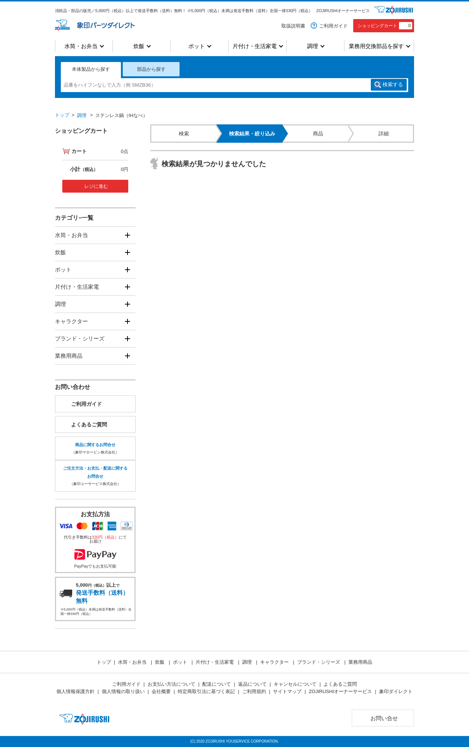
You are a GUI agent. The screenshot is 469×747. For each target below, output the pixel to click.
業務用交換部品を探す (376, 46)
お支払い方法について (171, 684)
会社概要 (161, 691)
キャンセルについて (295, 684)
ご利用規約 (254, 691)
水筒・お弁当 (80, 46)
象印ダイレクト (396, 691)
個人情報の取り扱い (123, 691)
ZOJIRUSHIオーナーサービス (343, 10)
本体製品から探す (91, 69)
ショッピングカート (385, 25)
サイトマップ (287, 691)
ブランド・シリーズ (79, 338)
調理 (312, 46)
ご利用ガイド (333, 26)
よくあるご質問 (89, 424)
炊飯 (138, 46)
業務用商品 (68, 356)
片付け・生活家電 (255, 46)
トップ (62, 115)
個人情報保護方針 (75, 691)
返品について (252, 684)
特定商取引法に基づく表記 (206, 691)
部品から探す (151, 69)
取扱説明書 (293, 26)
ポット (196, 46)
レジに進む (96, 186)
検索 (393, 84)
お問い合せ (384, 718)
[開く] (127, 235)
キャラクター (71, 321)
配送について (216, 684)
